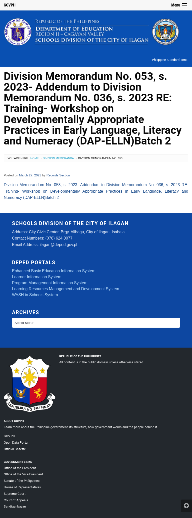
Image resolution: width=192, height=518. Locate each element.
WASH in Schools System (35, 295)
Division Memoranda (58, 158)
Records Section (58, 175)
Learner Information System (36, 277)
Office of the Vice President (23, 474)
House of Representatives (22, 487)
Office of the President (20, 468)
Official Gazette (15, 449)
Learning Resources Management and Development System (65, 289)
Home (34, 158)
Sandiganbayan (15, 506)
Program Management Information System (49, 283)
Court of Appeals (16, 500)
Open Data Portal (16, 442)
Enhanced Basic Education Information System (54, 271)
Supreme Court (15, 494)
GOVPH (10, 5)
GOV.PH (9, 436)
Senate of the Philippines (22, 481)
